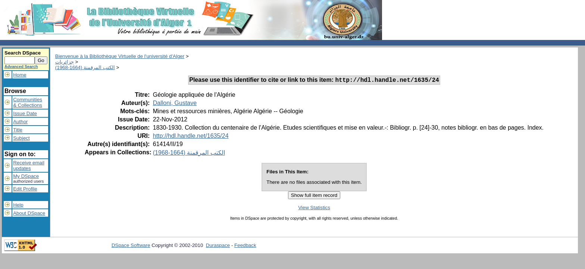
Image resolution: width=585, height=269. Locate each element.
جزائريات (64, 62)
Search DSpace (22, 53)
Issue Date (25, 113)
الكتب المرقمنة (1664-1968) (85, 67)
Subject (21, 138)
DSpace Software (131, 246)
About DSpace (29, 213)
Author (20, 121)
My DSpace (26, 176)
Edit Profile (25, 189)
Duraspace (218, 246)
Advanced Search (21, 66)
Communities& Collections (27, 102)
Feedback (245, 246)
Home (19, 75)
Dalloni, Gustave (175, 104)
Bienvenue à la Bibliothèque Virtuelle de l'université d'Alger (119, 56)
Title (17, 130)
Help (18, 205)
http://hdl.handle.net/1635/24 (191, 137)
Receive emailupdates (28, 165)
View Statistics (314, 208)
